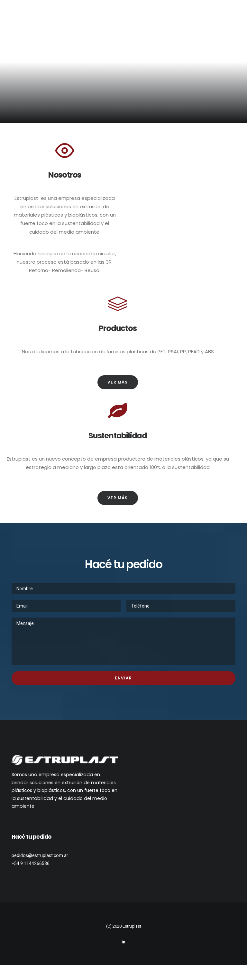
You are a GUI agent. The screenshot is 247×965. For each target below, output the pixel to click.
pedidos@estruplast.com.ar (40, 855)
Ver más (117, 382)
